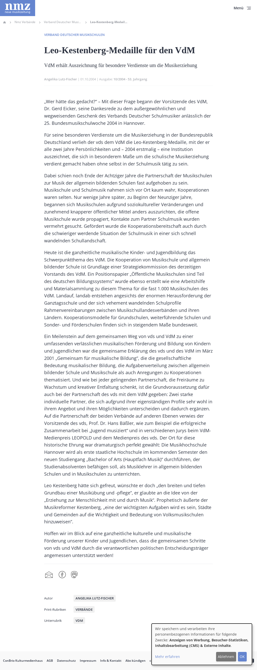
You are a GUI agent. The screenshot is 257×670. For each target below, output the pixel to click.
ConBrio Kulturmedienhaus (23, 660)
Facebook (62, 575)
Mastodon (74, 575)
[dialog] (202, 644)
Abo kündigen (135, 660)
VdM (79, 620)
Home (4, 22)
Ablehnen (226, 656)
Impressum (88, 660)
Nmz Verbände (25, 22)
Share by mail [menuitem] (49, 574)
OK (242, 656)
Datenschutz (66, 660)
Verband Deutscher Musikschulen (63, 22)
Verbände (84, 609)
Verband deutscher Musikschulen (74, 34)
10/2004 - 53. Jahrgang (130, 79)
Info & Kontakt (110, 660)
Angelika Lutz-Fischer (60, 79)
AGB (50, 660)
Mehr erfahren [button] (167, 656)
